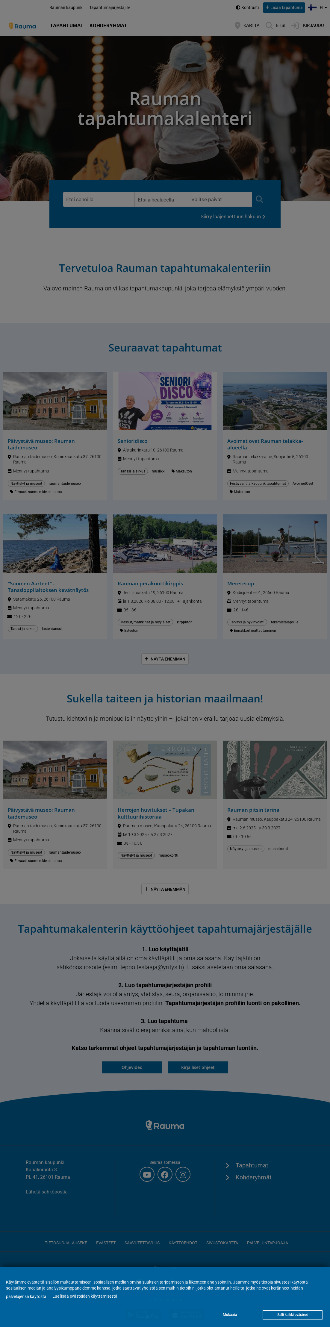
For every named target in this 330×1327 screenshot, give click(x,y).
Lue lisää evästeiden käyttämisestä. (85, 1296)
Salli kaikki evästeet (292, 1315)
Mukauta (230, 1315)
